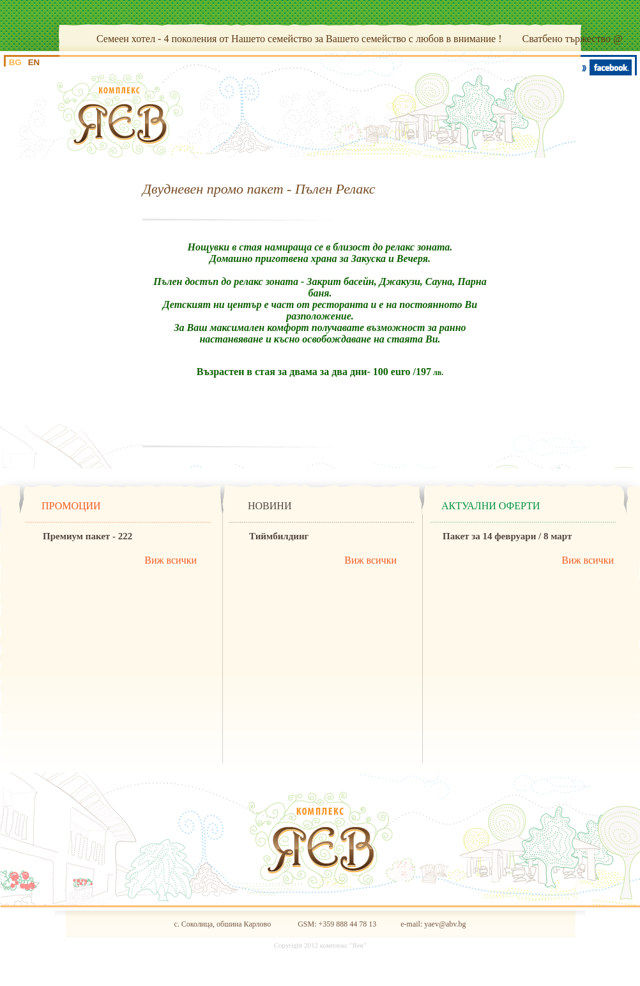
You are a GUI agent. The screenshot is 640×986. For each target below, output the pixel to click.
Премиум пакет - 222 (87, 536)
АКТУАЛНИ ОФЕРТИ (490, 505)
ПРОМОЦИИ (71, 505)
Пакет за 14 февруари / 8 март (507, 536)
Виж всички (170, 560)
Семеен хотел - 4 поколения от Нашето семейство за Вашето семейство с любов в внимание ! (298, 38)
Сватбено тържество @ (572, 38)
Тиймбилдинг (279, 536)
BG (15, 62)
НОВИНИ (269, 505)
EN (34, 62)
